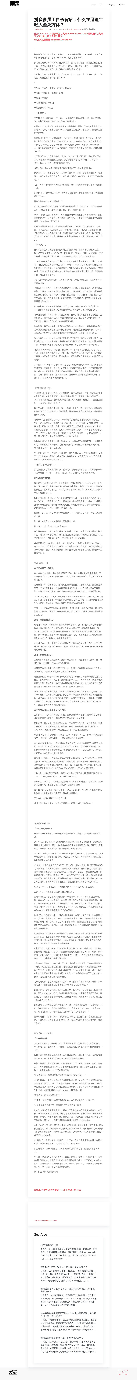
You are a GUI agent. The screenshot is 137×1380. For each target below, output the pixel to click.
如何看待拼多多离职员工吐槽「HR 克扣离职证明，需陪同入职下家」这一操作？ (68, 1314)
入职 (68, 29)
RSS (101, 5)
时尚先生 (39, 29)
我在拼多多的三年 (49, 1245)
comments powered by (45, 1220)
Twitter (121, 5)
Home (93, 5)
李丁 (72, 29)
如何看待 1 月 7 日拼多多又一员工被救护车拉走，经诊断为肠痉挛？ (68, 1290)
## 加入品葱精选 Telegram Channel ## (53, 39)
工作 (79, 29)
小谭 (65, 29)
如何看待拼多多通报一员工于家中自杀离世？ (62, 1337)
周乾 (76, 29)
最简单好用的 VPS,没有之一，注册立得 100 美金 (57, 1190)
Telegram (111, 5)
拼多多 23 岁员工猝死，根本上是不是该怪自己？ (64, 1267)
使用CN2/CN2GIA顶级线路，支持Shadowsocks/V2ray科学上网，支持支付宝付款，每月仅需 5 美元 (68, 35)
